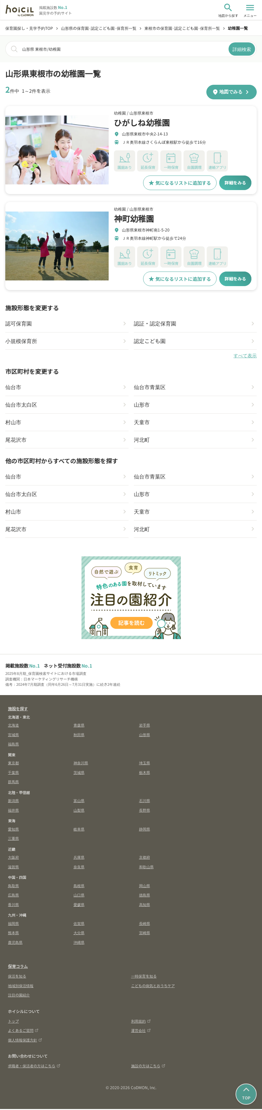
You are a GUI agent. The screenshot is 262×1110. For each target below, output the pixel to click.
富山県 (79, 801)
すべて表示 (245, 356)
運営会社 (141, 1031)
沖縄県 (79, 943)
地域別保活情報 (20, 986)
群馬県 (13, 782)
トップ (13, 1022)
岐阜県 (79, 829)
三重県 (13, 839)
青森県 (79, 726)
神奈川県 (81, 763)
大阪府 (13, 858)
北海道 (13, 726)
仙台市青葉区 (150, 387)
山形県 (144, 735)
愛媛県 (79, 905)
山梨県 (79, 811)
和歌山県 (146, 867)
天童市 (142, 423)
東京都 (13, 763)
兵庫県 (79, 858)
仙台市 (13, 387)
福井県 (13, 811)
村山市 (13, 423)
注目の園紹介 (19, 995)
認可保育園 (18, 324)
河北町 (142, 440)
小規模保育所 (21, 341)
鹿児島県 (15, 943)
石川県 (144, 801)
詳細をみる (234, 182)
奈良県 (79, 867)
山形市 (142, 405)
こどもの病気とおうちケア (153, 986)
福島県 (13, 744)
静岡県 (144, 829)
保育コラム (18, 967)
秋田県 (79, 735)
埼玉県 (144, 763)
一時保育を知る (144, 977)
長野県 (144, 811)
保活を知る (17, 977)
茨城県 (79, 773)
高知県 (144, 905)
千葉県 (13, 773)
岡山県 (144, 886)
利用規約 (141, 1022)
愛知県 (13, 829)
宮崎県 (144, 933)
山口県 (79, 895)
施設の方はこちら (148, 1066)
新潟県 (13, 801)
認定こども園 (150, 341)
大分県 (79, 933)
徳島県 (144, 895)
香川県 (13, 905)
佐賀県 (79, 924)
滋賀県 (13, 867)
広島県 (13, 895)
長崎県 (144, 924)
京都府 (144, 858)
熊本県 (13, 933)
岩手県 (144, 726)
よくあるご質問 (23, 1031)
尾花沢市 (15, 440)
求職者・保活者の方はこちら (34, 1066)
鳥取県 (13, 886)
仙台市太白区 (21, 405)
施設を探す (18, 709)
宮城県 (13, 735)
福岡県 (13, 924)
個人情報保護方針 (25, 1040)
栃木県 (144, 773)
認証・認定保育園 (155, 324)
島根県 (79, 886)
